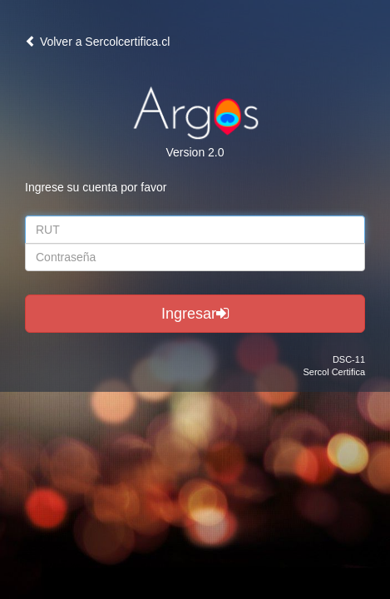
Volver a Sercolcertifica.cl (97, 41)
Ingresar (195, 313)
